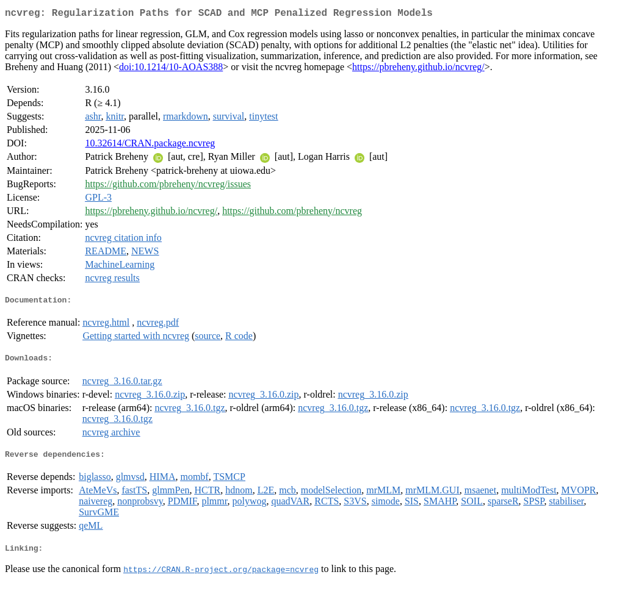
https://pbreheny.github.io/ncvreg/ (418, 69)
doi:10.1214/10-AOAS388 (171, 69)
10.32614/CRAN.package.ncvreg (150, 145)
